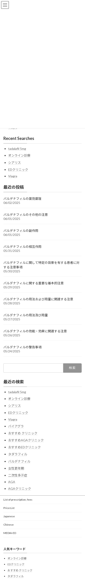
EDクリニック (18, 169)
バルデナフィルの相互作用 (22, 246)
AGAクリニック (19, 488)
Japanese (9, 516)
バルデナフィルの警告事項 (22, 347)
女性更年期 (16, 468)
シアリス (14, 162)
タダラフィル (17, 454)
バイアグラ (16, 426)
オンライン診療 (19, 155)
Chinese (8, 524)
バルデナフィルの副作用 (20, 231)
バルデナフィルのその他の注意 (25, 215)
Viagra (12, 176)
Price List (9, 508)
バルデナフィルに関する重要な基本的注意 (33, 283)
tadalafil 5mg (17, 148)
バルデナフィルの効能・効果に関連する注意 (35, 331)
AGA (11, 482)
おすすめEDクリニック (24, 447)
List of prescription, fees (17, 499)
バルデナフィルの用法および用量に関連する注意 (38, 299)
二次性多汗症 (17, 475)
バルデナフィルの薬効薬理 (22, 199)
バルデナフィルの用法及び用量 (25, 315)
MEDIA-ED (9, 533)
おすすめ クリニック (22, 433)
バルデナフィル (19, 461)
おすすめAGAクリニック (26, 440)
